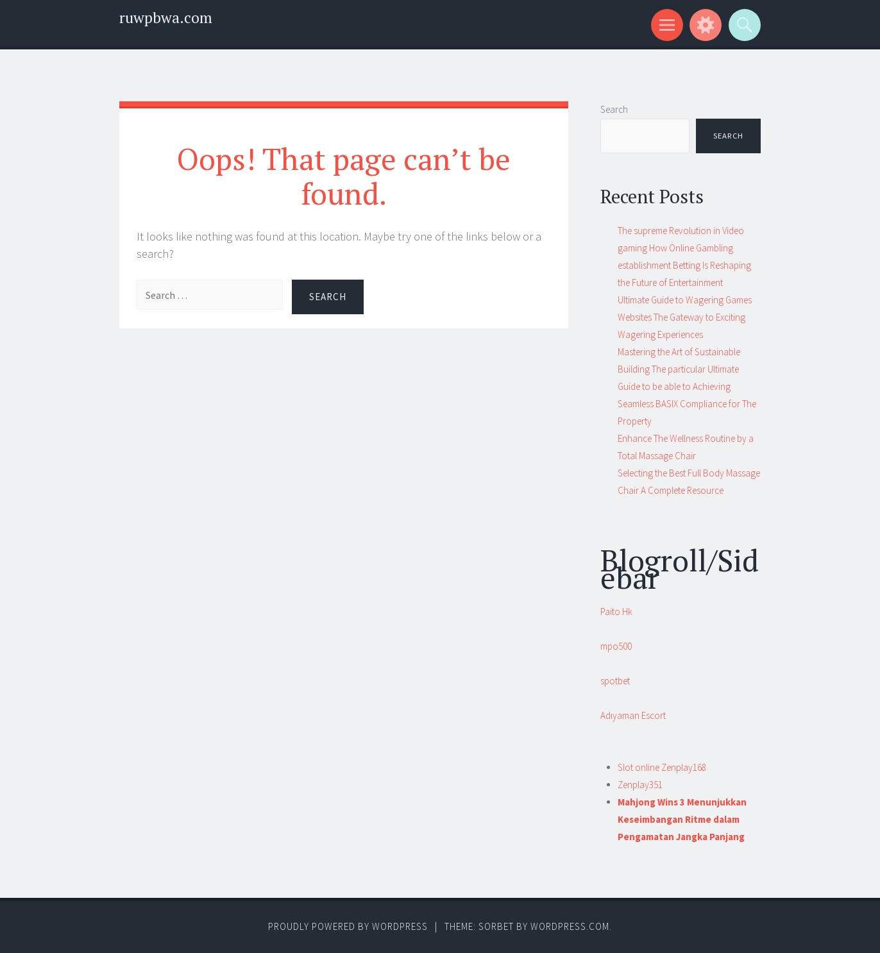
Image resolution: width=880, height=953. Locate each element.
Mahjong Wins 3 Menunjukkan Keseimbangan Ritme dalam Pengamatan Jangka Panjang (682, 819)
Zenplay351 (640, 785)
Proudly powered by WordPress (348, 926)
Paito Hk (616, 611)
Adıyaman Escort (633, 715)
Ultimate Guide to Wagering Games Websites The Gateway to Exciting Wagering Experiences (685, 317)
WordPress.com (569, 926)
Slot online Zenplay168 (662, 767)
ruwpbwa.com (165, 18)
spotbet (615, 681)
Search (614, 109)
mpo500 (616, 646)
